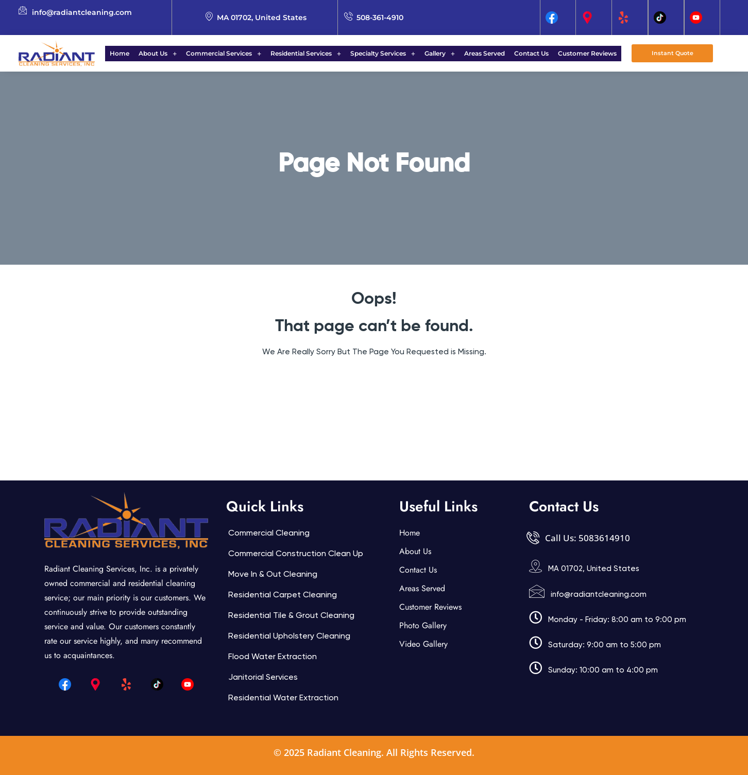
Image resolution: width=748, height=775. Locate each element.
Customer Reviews (575, 53)
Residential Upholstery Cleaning (289, 636)
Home (132, 53)
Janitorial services (263, 677)
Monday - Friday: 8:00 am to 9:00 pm (617, 619)
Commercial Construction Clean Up (295, 553)
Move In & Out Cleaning (272, 574)
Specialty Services (382, 53)
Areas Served (478, 53)
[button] (167, 53)
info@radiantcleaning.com (599, 594)
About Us (167, 53)
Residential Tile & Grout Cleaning (291, 615)
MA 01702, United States (593, 568)
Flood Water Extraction (272, 656)
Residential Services (309, 53)
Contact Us (522, 53)
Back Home (374, 382)
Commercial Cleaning (269, 533)
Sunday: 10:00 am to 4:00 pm (603, 670)
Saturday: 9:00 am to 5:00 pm (604, 644)
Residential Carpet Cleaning (282, 594)
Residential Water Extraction (283, 697)
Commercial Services (229, 53)
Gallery (436, 53)
